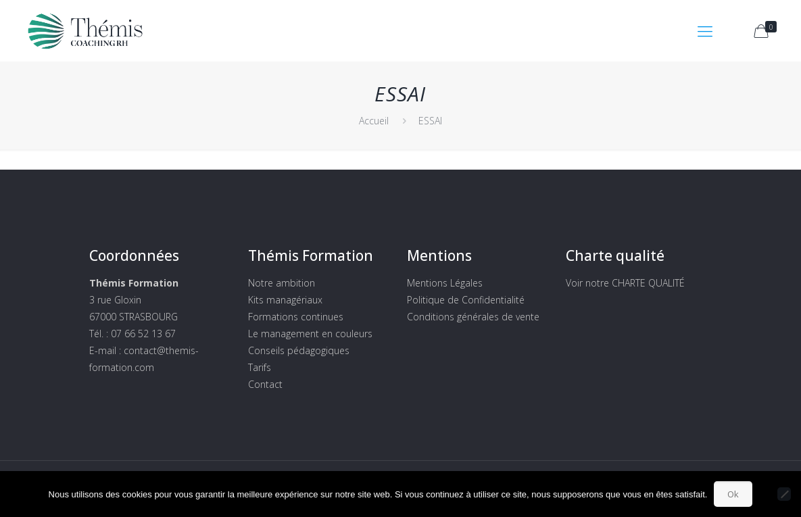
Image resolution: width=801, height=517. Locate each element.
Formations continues (295, 316)
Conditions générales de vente (473, 316)
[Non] (784, 494)
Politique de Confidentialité (466, 299)
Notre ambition (281, 282)
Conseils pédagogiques (298, 350)
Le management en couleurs (310, 333)
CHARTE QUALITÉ (648, 282)
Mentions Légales (445, 282)
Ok (733, 494)
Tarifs (259, 367)
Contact (265, 384)
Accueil (374, 120)
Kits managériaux (285, 299)
